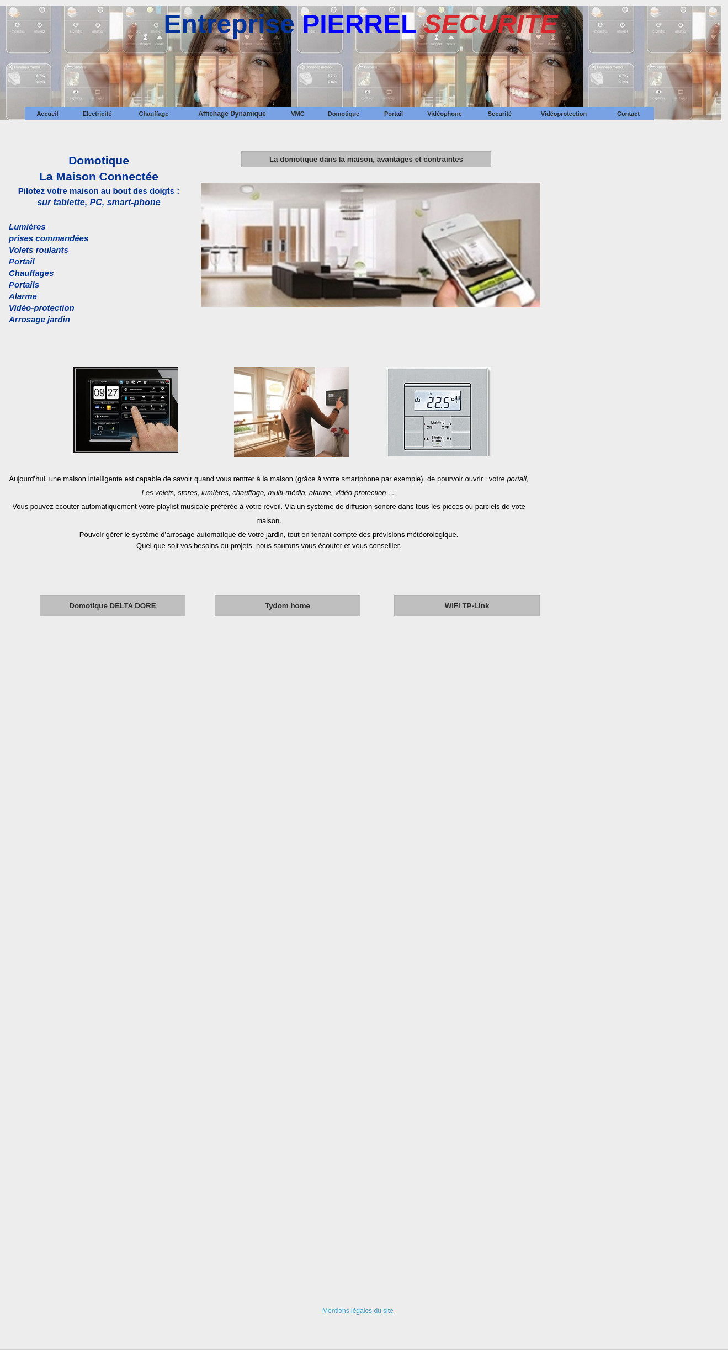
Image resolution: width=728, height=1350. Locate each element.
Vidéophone (444, 113)
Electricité (97, 113)
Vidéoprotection (564, 113)
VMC (297, 113)
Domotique (343, 113)
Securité (500, 113)
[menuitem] (47, 113)
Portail (393, 113)
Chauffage (154, 113)
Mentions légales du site (358, 1311)
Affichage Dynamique (232, 114)
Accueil (47, 113)
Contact (628, 113)
